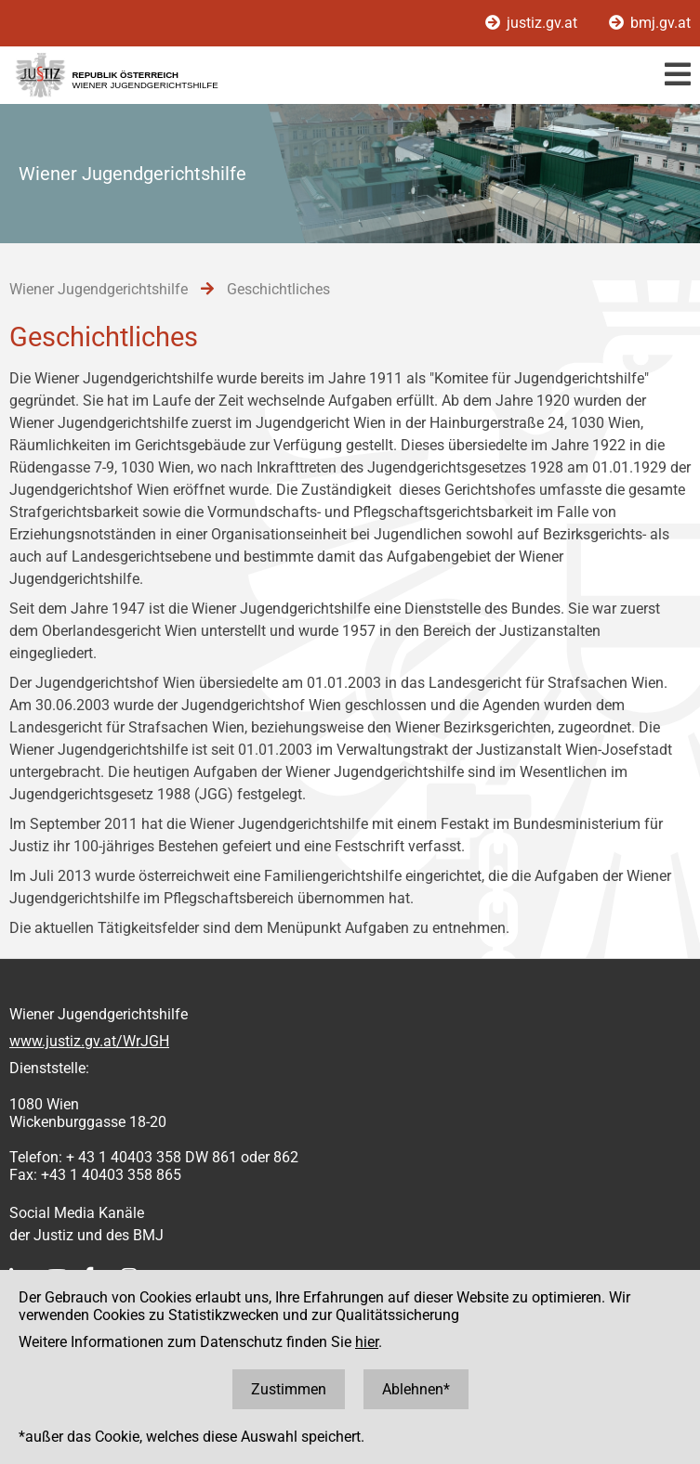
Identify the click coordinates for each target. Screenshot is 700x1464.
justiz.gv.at (533, 23)
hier (366, 1342)
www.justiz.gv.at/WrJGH (89, 1041)
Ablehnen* (416, 1389)
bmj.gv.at (650, 23)
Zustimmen (288, 1389)
